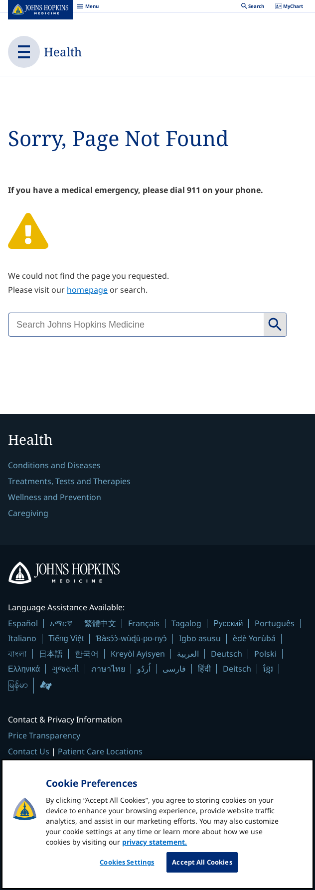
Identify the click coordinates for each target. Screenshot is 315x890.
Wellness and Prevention (54, 497)
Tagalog (186, 623)
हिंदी (204, 669)
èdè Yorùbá (254, 638)
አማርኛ (61, 623)
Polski (265, 653)
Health (63, 51)
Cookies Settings (127, 868)
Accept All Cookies (202, 868)
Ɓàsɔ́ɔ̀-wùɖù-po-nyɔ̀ (131, 638)
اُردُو (144, 668)
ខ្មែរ (268, 668)
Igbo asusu (200, 638)
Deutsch (226, 653)
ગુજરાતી (65, 668)
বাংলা (17, 653)
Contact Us (28, 751)
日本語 (51, 653)
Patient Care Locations (100, 751)
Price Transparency (44, 735)
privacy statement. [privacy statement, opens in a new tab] (154, 848)
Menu (87, 7)
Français (143, 623)
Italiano (22, 638)
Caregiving (28, 513)
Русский (228, 623)
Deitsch (237, 668)
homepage (87, 289)
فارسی (174, 668)
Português (275, 623)
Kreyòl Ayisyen (138, 653)
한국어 (87, 653)
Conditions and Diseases (54, 465)
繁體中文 (100, 623)
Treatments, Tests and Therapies (69, 481)
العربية (188, 653)
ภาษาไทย (108, 668)
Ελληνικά (24, 669)
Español (23, 623)
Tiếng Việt (66, 638)
